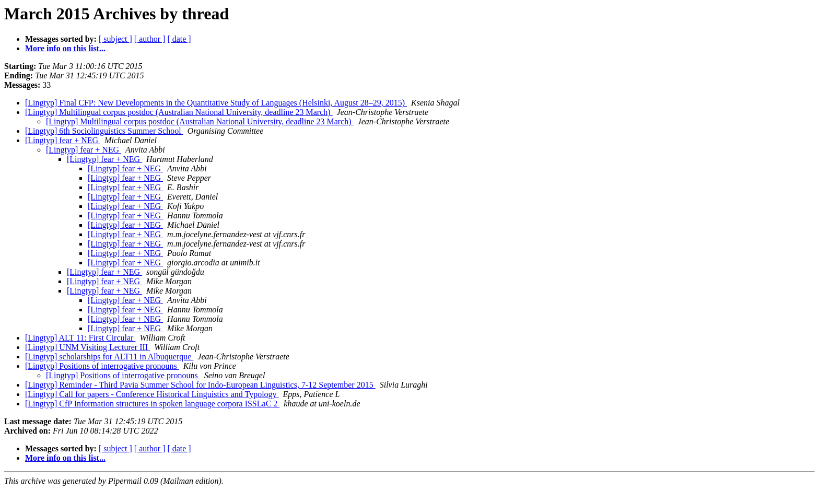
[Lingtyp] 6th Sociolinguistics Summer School (104, 130)
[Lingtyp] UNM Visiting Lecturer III (87, 347)
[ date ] (179, 38)
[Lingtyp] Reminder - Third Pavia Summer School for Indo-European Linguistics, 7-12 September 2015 (200, 384)
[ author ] (150, 38)
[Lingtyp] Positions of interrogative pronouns (102, 365)
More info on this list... (65, 48)
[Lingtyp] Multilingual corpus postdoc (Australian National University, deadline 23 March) (179, 112)
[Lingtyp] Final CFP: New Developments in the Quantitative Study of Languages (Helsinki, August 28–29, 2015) (216, 102)
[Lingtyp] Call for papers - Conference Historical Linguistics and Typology (152, 394)
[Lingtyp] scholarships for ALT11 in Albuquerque (109, 356)
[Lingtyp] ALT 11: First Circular (80, 337)
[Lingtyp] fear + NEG (62, 140)
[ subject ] (115, 38)
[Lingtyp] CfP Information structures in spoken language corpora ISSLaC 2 (152, 403)
